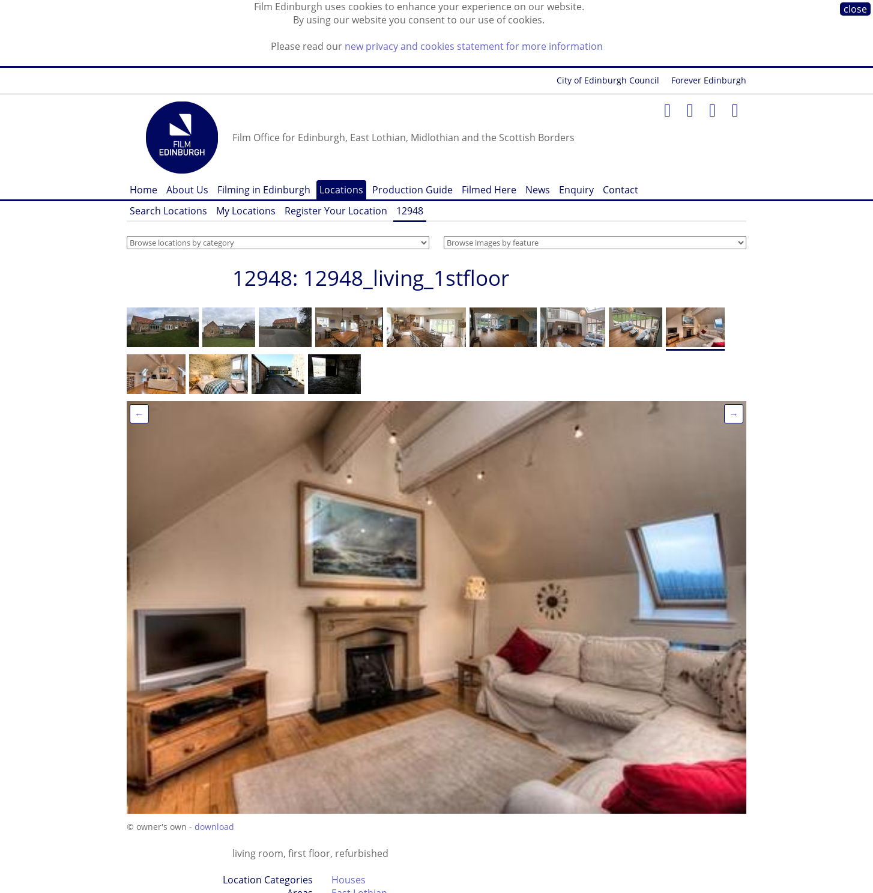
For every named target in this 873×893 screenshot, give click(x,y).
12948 (409, 210)
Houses (348, 879)
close (855, 9)
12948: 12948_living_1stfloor (370, 278)
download (214, 826)
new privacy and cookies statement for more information (474, 46)
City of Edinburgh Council (608, 80)
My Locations (246, 210)
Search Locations (168, 210)
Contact (620, 189)
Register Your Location (336, 210)
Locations (341, 189)
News (537, 189)
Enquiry (576, 189)
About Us (187, 189)
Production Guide (412, 189)
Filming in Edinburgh (263, 189)
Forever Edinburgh (708, 80)
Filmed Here (489, 189)
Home (143, 189)
